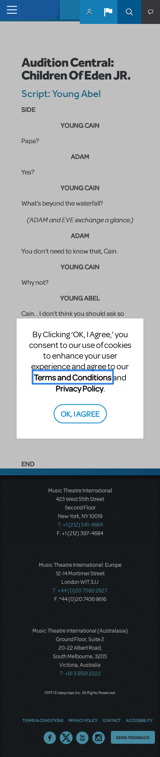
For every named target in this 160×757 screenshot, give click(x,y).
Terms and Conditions (72, 377)
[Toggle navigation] (9, 9)
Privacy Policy (79, 388)
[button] (108, 12)
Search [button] (129, 12)
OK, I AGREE (80, 413)
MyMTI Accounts (89, 12)
